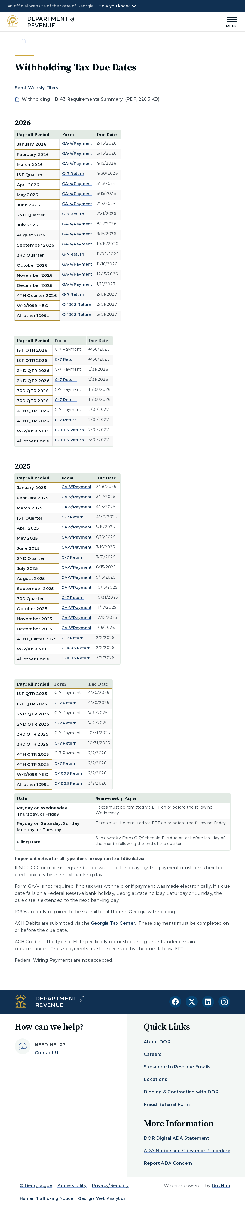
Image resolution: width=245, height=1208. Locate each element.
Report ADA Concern (168, 1163)
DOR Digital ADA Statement (176, 1138)
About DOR (157, 1041)
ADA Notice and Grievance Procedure (187, 1150)
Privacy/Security (110, 1185)
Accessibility (72, 1185)
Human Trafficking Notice (46, 1198)
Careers (152, 1054)
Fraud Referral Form (167, 1104)
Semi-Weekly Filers (37, 87)
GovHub (221, 1185)
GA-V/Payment (77, 143)
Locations (155, 1079)
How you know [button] (114, 6)
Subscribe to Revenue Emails (177, 1066)
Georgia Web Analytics (101, 1198)
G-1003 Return (76, 304)
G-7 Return (73, 173)
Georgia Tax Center (113, 923)
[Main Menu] (230, 21)
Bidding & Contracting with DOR (181, 1092)
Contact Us (48, 1052)
